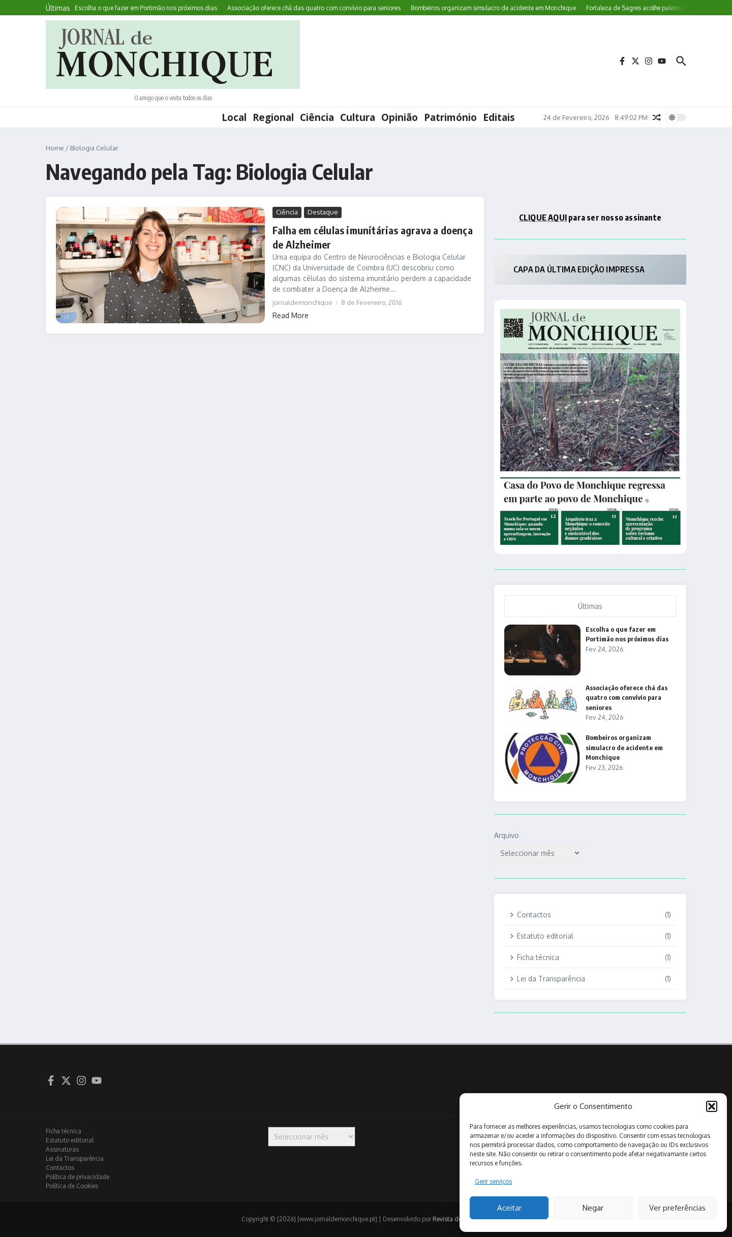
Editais (499, 117)
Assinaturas (62, 1149)
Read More (290, 315)
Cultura (357, 117)
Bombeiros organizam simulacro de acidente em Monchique (624, 747)
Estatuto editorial (70, 1140)
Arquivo (506, 835)
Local (234, 117)
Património (450, 117)
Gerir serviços (493, 1181)
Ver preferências (677, 1208)
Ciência (317, 117)
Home (55, 148)
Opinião (399, 117)
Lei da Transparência (75, 1158)
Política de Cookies (72, 1186)
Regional (273, 117)
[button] (712, 1106)
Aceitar (509, 1208)
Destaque (323, 212)
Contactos (60, 1167)
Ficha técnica (63, 1131)
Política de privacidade (77, 1177)
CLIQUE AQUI (543, 217)
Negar (593, 1208)
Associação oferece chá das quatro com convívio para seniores (626, 698)
